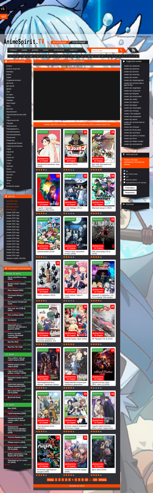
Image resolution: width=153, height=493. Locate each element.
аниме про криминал (132, 66)
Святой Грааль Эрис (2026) (76, 338)
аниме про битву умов (132, 130)
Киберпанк (10, 97)
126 (95, 480)
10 (86, 480)
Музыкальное (11, 112)
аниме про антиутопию (132, 96)
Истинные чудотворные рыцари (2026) (48, 470)
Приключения (11, 126)
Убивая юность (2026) (16, 442)
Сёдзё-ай (9, 152)
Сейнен (9, 160)
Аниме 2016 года (12, 238)
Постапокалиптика (13, 135)
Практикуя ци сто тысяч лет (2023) (17, 461)
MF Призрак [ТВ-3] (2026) (103, 338)
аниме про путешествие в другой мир (134, 84)
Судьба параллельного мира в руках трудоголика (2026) (103, 427)
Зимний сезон (11, 204)
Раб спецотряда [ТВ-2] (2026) (103, 252)
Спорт (8, 163)
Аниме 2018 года (12, 232)
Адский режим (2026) (48, 251)
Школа (8, 178)
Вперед (102, 480)
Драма (8, 89)
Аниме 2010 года (12, 255)
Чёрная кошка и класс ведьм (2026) (16, 365)
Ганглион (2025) (76, 163)
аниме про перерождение (134, 80)
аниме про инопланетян (133, 144)
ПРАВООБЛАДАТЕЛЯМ (126, 37)
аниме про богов (130, 138)
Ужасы (8, 169)
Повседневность (12, 129)
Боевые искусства (13, 69)
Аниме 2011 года (12, 253)
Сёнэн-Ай (10, 158)
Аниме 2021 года (12, 224)
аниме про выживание (132, 116)
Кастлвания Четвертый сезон (17, 303)
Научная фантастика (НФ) (16, 115)
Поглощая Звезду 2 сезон (15, 296)
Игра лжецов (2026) (15, 290)
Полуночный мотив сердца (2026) (76, 470)
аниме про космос (131, 77)
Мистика (9, 109)
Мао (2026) (12, 408)
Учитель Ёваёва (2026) (17, 437)
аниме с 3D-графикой (132, 114)
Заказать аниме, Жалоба (15, 258)
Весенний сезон (12, 207)
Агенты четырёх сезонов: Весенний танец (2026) (15, 335)
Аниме (24, 50)
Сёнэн (8, 155)
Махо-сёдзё (10, 103)
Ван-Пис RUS (13, 342)
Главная (13, 50)
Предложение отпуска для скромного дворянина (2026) (76, 384)
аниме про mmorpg (131, 111)
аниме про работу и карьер (134, 136)
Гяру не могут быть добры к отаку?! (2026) (17, 372)
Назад (50, 480)
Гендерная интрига (13, 80)
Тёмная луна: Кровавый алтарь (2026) (76, 252)
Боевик (9, 66)
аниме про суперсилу (132, 91)
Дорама (35, 50)
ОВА (8, 117)
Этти (8, 183)
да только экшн (132, 174)
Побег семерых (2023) (48, 294)
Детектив (9, 83)
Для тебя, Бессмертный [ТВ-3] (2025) (103, 164)
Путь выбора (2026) (16, 315)
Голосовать (130, 188)
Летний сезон (11, 210)
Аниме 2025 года (12, 212)
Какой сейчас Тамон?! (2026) (76, 295)
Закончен (43, 132)
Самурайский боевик (14, 143)
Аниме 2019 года (12, 230)
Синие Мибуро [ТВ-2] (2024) (76, 208)
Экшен (8, 180)
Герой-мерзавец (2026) (17, 413)
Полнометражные (13, 132)
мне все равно (131, 180)
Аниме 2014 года (12, 244)
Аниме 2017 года (12, 235)
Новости (73, 50)
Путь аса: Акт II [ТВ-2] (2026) (16, 309)
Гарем (8, 77)
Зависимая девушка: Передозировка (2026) (16, 385)
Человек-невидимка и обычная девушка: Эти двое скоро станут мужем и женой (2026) (48, 341)
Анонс (46, 50)
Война (8, 75)
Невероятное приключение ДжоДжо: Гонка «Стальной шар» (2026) (17, 430)
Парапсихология (12, 120)
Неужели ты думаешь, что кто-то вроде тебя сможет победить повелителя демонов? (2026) (103, 297)
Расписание (59, 50)
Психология (10, 137)
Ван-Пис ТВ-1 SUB (15, 347)
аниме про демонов (131, 69)
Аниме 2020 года (12, 227)
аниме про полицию (131, 127)
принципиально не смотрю (136, 183)
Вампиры (9, 72)
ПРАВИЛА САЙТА (144, 37)
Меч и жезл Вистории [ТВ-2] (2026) (16, 392)
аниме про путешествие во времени (134, 123)
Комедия (9, 100)
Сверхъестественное (14, 146)
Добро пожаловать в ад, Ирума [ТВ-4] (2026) (17, 455)
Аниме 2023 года (12, 218)
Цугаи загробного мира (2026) (17, 278)
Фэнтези (9, 175)
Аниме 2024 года (12, 215)
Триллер (9, 166)
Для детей (10, 86)
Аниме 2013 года (12, 247)
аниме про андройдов (132, 88)
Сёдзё (8, 149)
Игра (8, 92)
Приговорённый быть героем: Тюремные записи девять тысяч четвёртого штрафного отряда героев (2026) (48, 386)
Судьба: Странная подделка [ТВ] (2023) (48, 208)
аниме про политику (131, 75)
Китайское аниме (12, 186)
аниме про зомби (130, 99)
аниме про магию (130, 119)
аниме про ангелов (131, 72)
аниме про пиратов (131, 102)
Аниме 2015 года (12, 241)
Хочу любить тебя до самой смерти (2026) (16, 359)
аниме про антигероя (132, 133)
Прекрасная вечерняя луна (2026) (48, 164)
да (127, 171)
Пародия (9, 123)
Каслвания (12, 320)
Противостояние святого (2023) (18, 379)
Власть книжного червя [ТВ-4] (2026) (17, 448)
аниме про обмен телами (133, 141)
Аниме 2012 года (12, 250)
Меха (8, 106)
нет (127, 177)
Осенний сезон (12, 201)
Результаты (130, 193)
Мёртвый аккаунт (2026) (103, 207)
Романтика (10, 140)
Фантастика (10, 172)
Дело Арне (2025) (103, 469)
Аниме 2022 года (12, 221)
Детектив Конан (14, 397)
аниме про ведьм (130, 105)
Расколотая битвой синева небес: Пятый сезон (16, 420)
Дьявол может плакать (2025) (17, 285)
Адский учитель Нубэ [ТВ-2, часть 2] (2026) (103, 382)
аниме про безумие (131, 94)
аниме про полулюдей (132, 108)
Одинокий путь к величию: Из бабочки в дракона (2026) (17, 327)
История (9, 95)
